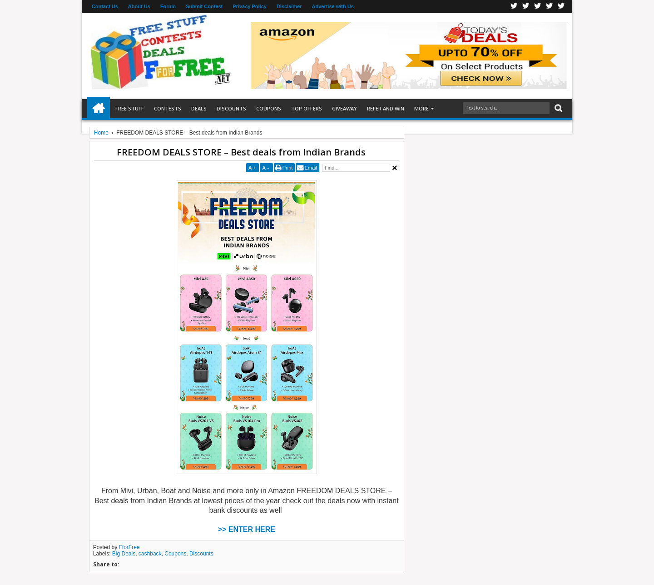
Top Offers (306, 108)
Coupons (268, 108)
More (421, 108)
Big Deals (123, 553)
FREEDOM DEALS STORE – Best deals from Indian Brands (241, 152)
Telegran (538, 6)
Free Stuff (129, 108)
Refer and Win (385, 108)
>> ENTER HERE (246, 529)
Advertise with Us (333, 6)
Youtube (561, 6)
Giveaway (344, 108)
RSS (549, 6)
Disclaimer (289, 6)
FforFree (129, 547)
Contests (167, 108)
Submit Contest (204, 6)
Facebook (514, 6)
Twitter (526, 6)
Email (310, 167)
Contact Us (105, 6)
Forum (168, 6)
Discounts (231, 108)
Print (287, 167)
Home (98, 108)
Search (557, 108)
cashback (150, 553)
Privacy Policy (250, 6)
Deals (199, 108)
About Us (139, 6)
